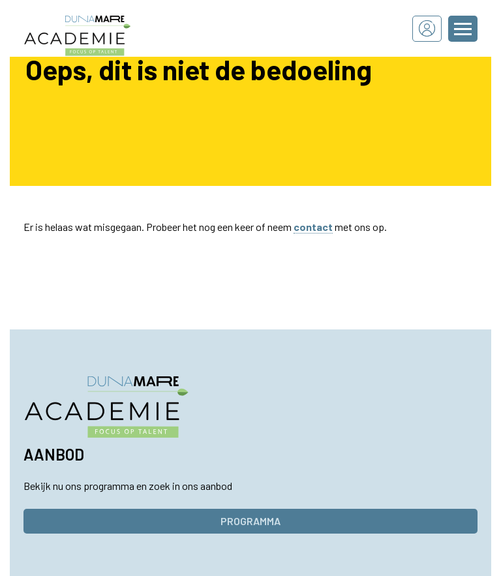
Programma (250, 521)
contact (313, 226)
